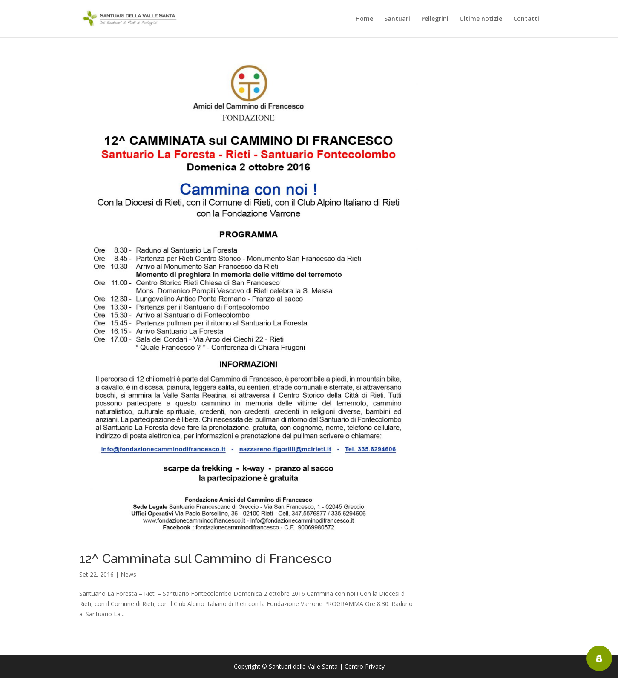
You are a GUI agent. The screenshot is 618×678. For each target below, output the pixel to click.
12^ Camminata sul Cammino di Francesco (205, 558)
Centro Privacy (365, 666)
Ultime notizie (481, 19)
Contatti (526, 19)
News (128, 574)
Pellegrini (434, 19)
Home (364, 19)
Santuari (397, 19)
